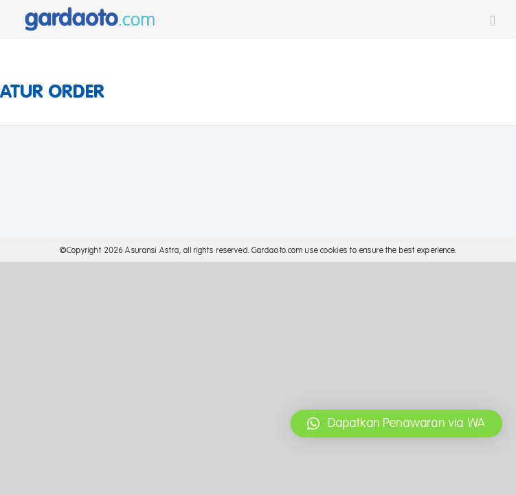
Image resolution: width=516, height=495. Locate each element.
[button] (396, 423)
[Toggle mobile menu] (492, 21)
